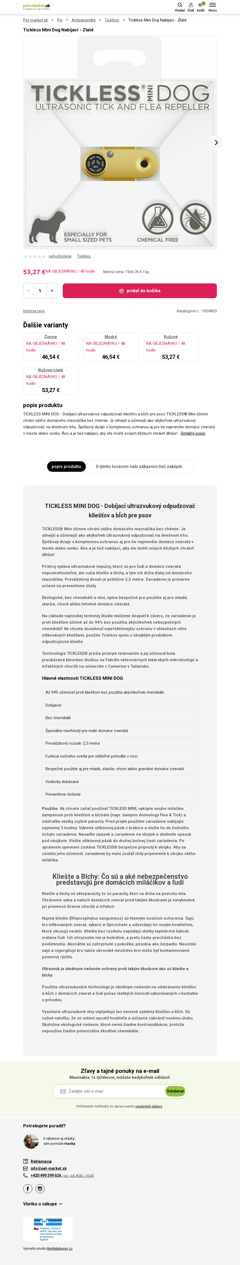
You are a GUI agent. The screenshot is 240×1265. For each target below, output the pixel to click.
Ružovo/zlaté (50, 370)
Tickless (112, 20)
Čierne (50, 336)
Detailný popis (193, 433)
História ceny (34, 311)
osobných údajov (148, 1106)
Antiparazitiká (84, 20)
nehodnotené (60, 256)
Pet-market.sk (35, 20)
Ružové (171, 336)
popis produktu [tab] (66, 466)
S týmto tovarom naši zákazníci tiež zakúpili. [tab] (139, 466)
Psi (59, 20)
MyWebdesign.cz (60, 1249)
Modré (111, 336)
